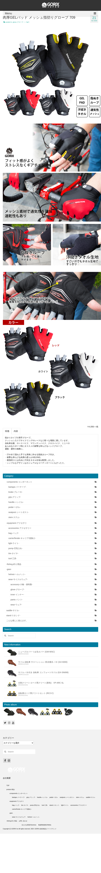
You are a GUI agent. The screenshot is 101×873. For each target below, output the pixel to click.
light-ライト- (13, 543)
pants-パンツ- (17, 599)
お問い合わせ (23, 821)
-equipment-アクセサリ (16, 523)
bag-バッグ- (13, 533)
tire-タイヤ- (13, 553)
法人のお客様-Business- (29, 825)
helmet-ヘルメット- (16, 574)
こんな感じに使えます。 (17, 620)
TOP (7, 785)
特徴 (7, 431)
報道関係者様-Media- (44, 825)
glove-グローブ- (18, 22)
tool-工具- (12, 558)
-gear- (9, 569)
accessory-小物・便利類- (21, 584)
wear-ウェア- (16, 605)
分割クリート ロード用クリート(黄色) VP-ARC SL (41, 683)
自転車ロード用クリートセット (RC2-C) (36, 693)
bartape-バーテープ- (17, 487)
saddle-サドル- (12, 610)
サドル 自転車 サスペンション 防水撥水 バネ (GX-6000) (42, 662)
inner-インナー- (17, 594)
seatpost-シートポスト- (18, 512)
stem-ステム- (14, 517)
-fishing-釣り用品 (13, 564)
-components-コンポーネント (19, 482)
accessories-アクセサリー (19, 528)
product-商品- (10, 789)
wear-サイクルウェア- (18, 579)
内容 (16, 431)
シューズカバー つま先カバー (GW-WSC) (36, 652)
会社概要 (7, 778)
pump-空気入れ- (15, 548)
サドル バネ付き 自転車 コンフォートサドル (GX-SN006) (43, 672)
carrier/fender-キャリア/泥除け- (22, 538)
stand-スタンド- (13, 615)
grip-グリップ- (14, 497)
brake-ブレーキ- (15, 492)
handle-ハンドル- (15, 502)
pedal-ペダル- (14, 507)
